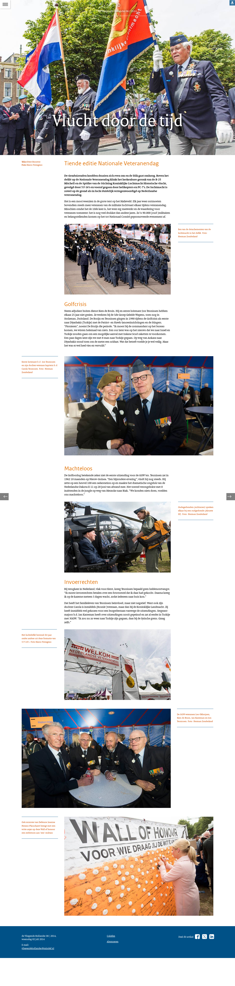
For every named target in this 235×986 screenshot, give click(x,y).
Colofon (112, 983)
